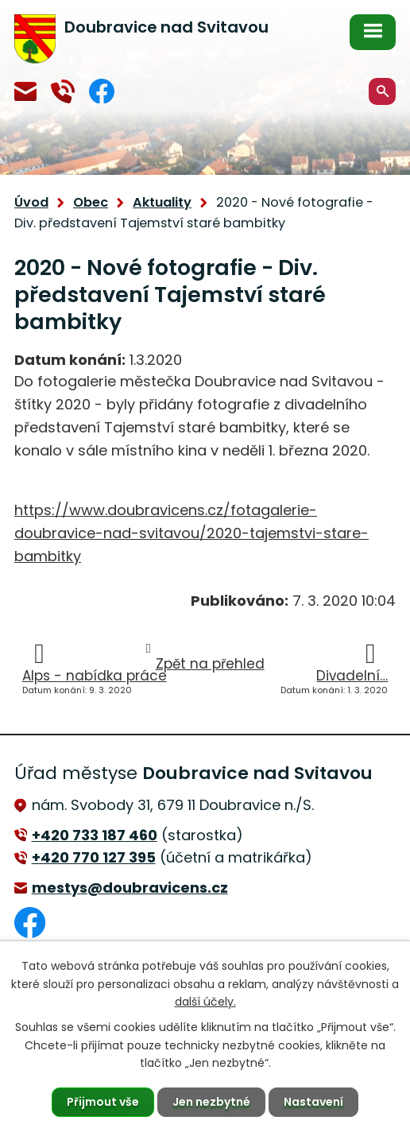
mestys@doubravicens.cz (25, 91)
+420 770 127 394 (63, 91)
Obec (90, 202)
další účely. (205, 1002)
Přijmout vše (103, 1102)
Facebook (101, 91)
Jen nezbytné (211, 1102)
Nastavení (313, 1102)
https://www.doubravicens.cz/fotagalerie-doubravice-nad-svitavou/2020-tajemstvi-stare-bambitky (191, 533)
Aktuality (162, 202)
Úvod (31, 202)
